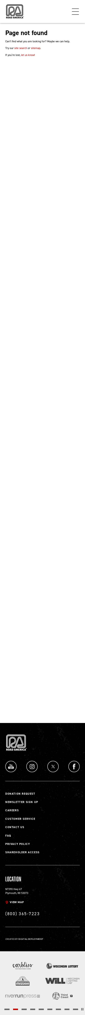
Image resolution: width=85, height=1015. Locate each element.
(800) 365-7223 (22, 914)
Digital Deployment (30, 939)
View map (17, 902)
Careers (12, 810)
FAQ (8, 835)
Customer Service (20, 819)
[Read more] (22, 966)
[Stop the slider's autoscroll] (82, 1009)
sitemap (35, 48)
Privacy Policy (17, 844)
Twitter (53, 766)
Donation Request (20, 794)
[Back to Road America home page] (14, 10)
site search (20, 48)
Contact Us (14, 827)
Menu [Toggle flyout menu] (75, 11)
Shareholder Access (22, 852)
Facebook (74, 766)
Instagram (32, 766)
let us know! (28, 55)
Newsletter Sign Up (21, 802)
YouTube (11, 766)
